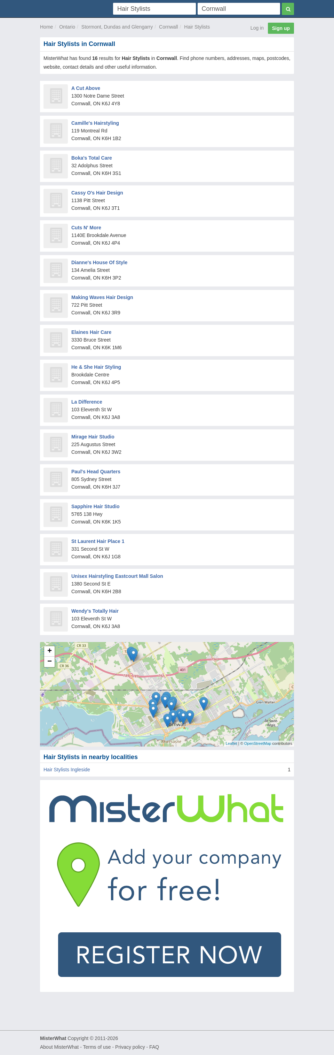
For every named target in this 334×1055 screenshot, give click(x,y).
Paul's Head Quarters (95, 471)
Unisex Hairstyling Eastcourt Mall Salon (117, 576)
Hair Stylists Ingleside (66, 769)
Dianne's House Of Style (99, 262)
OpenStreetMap (257, 743)
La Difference (86, 402)
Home (46, 27)
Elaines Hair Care (91, 332)
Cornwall (168, 27)
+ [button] (49, 651)
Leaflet (231, 743)
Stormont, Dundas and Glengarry (117, 27)
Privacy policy (130, 1047)
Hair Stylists (197, 27)
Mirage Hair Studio (92, 436)
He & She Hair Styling (96, 367)
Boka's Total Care (91, 158)
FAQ (154, 1047)
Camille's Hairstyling (95, 123)
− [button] (49, 662)
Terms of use (97, 1047)
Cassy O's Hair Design (97, 193)
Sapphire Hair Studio (95, 506)
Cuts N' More (86, 227)
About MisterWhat (59, 1047)
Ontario (67, 27)
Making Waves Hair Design (102, 297)
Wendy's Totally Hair (95, 611)
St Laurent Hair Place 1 (98, 541)
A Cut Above (85, 88)
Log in (257, 28)
